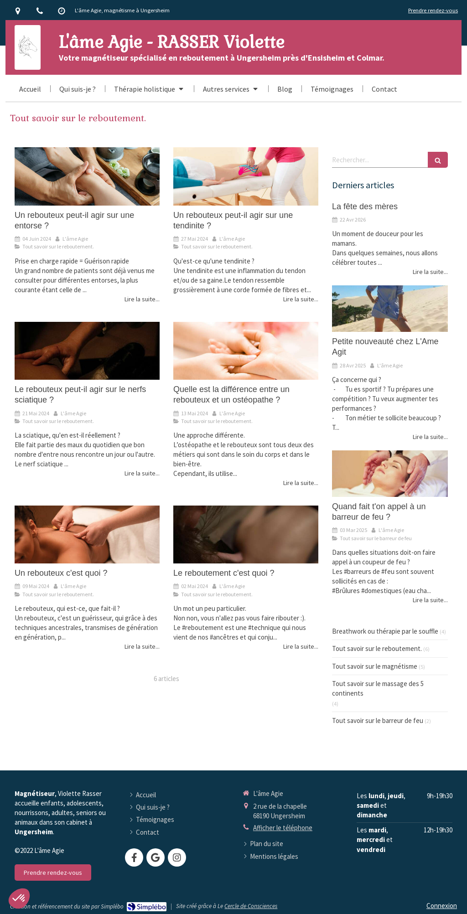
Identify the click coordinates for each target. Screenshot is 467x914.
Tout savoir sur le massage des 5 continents (378, 688)
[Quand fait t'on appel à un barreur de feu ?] (390, 473)
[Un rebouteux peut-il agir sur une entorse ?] (87, 176)
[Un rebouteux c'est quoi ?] (87, 534)
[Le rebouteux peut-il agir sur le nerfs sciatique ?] (87, 351)
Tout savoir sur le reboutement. (377, 648)
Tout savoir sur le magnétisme (374, 666)
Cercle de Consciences (250, 906)
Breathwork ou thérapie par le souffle (385, 631)
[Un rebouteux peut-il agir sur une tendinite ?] (245, 176)
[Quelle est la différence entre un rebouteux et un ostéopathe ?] (245, 351)
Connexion (441, 905)
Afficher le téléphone (282, 827)
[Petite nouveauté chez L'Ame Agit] (390, 308)
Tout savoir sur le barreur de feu (377, 720)
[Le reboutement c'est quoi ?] (245, 534)
